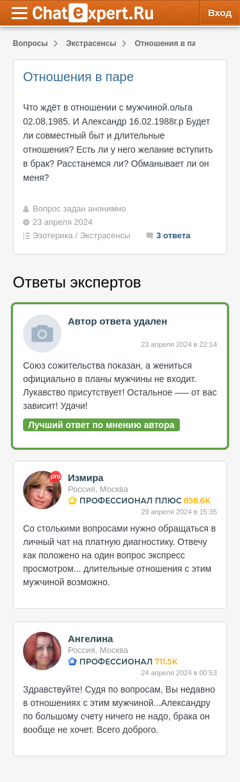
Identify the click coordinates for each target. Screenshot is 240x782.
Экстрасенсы (105, 235)
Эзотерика (53, 235)
